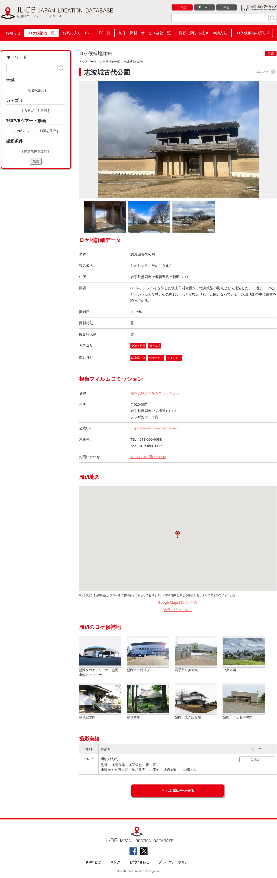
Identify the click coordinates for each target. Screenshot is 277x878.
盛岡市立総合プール (148, 654)
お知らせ (13, 32)
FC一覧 (105, 32)
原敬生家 (148, 701)
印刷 (270, 53)
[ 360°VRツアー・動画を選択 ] (36, 131)
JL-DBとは (93, 862)
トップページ (87, 61)
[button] (177, 534)
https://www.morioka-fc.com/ (154, 428)
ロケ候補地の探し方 (253, 32)
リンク (115, 862)
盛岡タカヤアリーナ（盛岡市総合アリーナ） (100, 656)
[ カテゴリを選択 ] (35, 110)
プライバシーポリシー (174, 862)
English (204, 7)
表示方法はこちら (178, 609)
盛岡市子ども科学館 (244, 701)
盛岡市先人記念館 (196, 701)
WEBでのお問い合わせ (148, 456)
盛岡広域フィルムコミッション (155, 393)
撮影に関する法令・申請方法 (203, 32)
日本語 (182, 7)
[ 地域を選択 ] (35, 90)
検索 (36, 161)
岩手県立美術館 (196, 654)
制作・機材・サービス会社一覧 (145, 32)
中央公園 (244, 654)
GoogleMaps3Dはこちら (178, 602)
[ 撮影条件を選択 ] (35, 151)
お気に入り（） (77, 32)
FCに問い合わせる (180, 790)
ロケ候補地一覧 (42, 32)
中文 (226, 7)
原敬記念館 (100, 701)
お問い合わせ (139, 862)
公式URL (256, 759)
